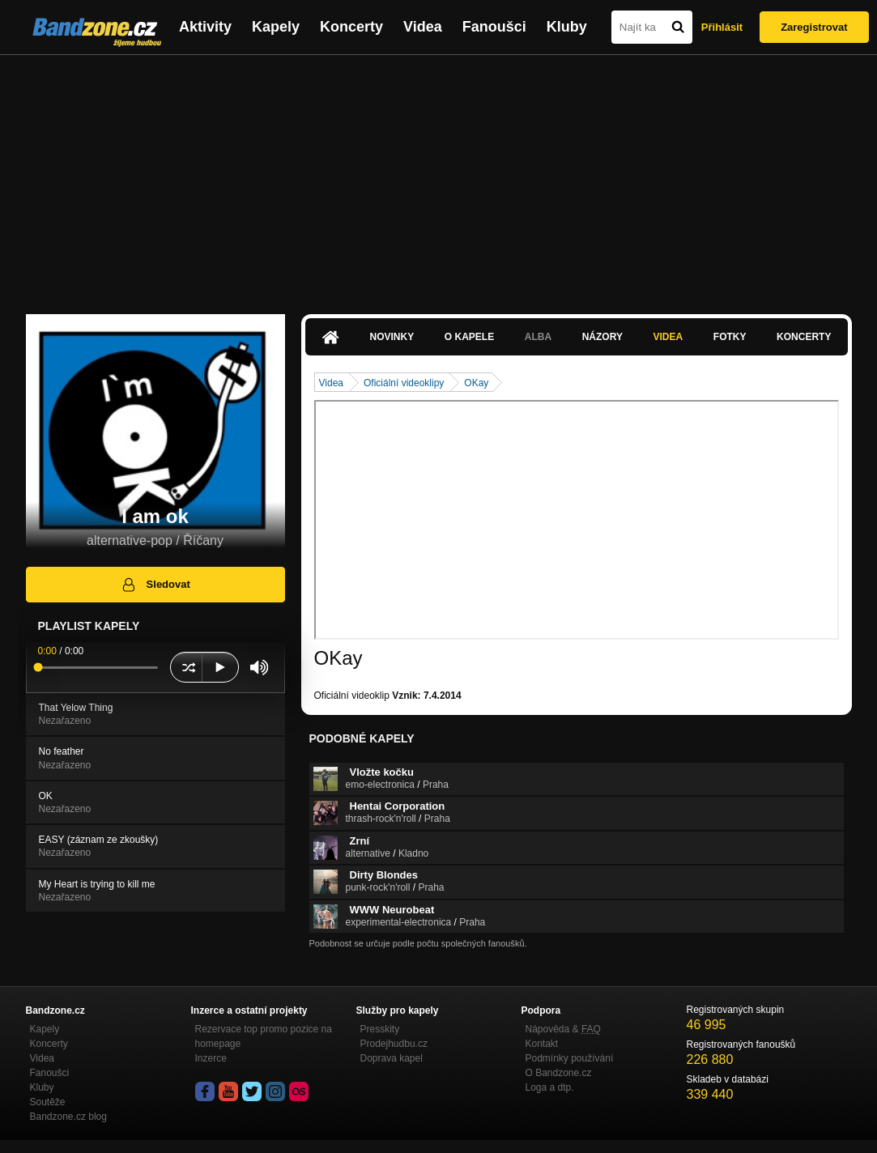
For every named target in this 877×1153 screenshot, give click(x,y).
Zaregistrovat (814, 27)
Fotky (730, 336)
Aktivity (205, 27)
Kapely (276, 27)
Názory (602, 336)
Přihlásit (722, 27)
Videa (422, 27)
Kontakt (542, 1043)
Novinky (392, 336)
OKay (476, 383)
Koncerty (351, 27)
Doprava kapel (391, 1058)
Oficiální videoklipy (404, 383)
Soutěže (48, 1102)
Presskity (380, 1029)
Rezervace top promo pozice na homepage (263, 1036)
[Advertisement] (439, 176)
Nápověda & (563, 1029)
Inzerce (211, 1058)
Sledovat (155, 585)
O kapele (469, 336)
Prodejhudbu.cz (394, 1043)
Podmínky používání (570, 1058)
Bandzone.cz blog (68, 1116)
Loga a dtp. (550, 1087)
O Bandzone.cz (559, 1073)
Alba (538, 336)
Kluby (567, 27)
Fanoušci (494, 27)
